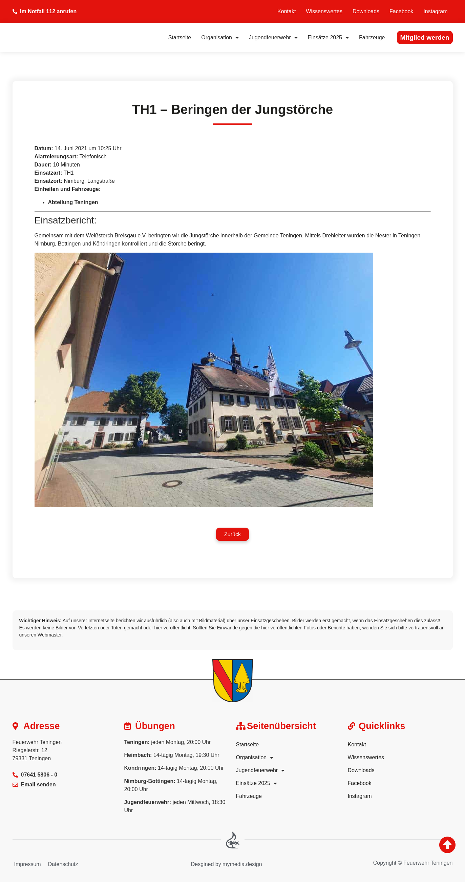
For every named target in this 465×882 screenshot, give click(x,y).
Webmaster (50, 635)
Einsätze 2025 (328, 38)
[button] (232, 534)
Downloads (366, 11)
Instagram (435, 11)
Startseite (179, 37)
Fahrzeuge (372, 37)
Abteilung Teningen (73, 202)
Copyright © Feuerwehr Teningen (413, 863)
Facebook (401, 11)
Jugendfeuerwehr (273, 38)
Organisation (220, 38)
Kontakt (286, 11)
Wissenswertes (324, 11)
